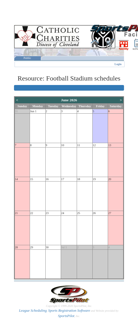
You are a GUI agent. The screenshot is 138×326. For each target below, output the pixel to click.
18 (78, 179)
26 (94, 213)
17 (62, 179)
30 (47, 247)
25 (78, 213)
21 (16, 213)
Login (117, 64)
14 (16, 179)
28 (16, 247)
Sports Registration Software (69, 310)
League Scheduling (33, 310)
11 (78, 145)
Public (27, 57)
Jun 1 (33, 111)
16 (47, 179)
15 (31, 179)
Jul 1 (64, 247)
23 (47, 213)
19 (94, 179)
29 (31, 247)
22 (31, 213)
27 (109, 213)
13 (109, 145)
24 (62, 213)
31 (16, 111)
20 (109, 179)
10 (62, 145)
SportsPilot (66, 316)
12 (94, 145)
